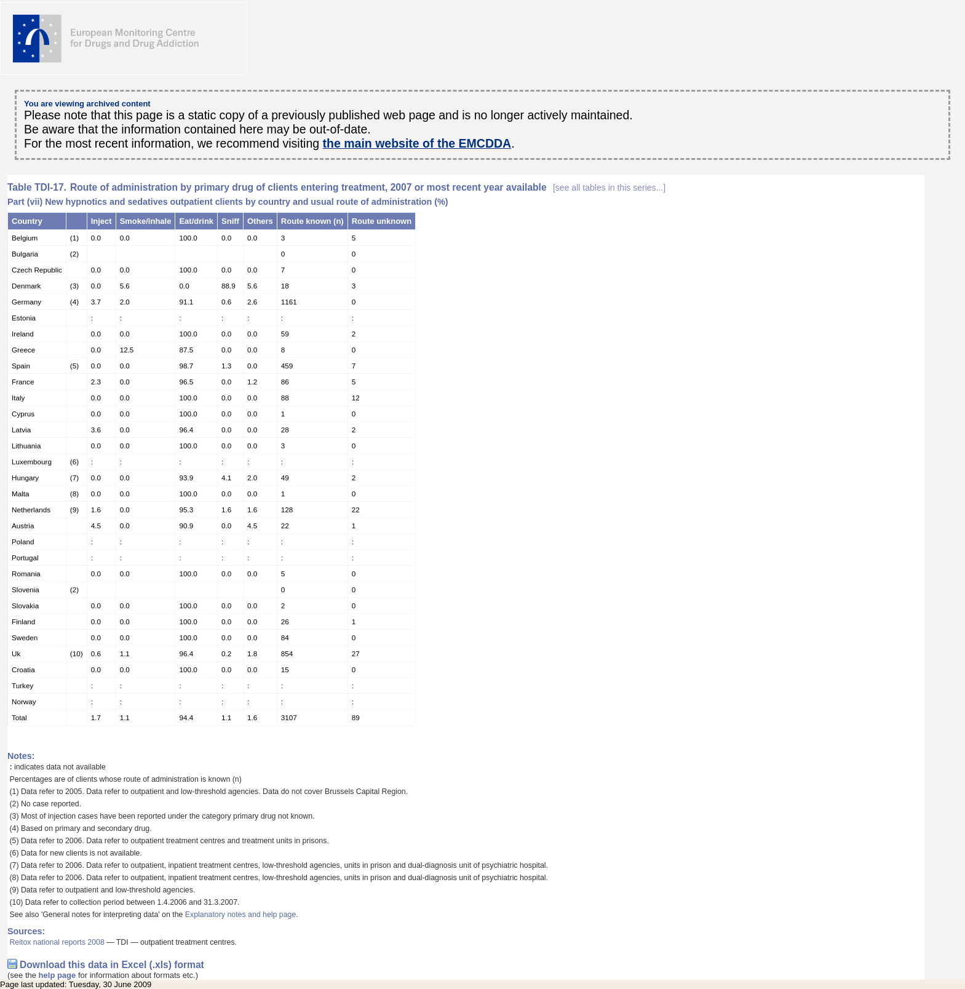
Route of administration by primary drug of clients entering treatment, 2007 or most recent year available (367, 187)
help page (57, 975)
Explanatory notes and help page (240, 914)
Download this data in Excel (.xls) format (112, 964)
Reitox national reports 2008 (56, 942)
